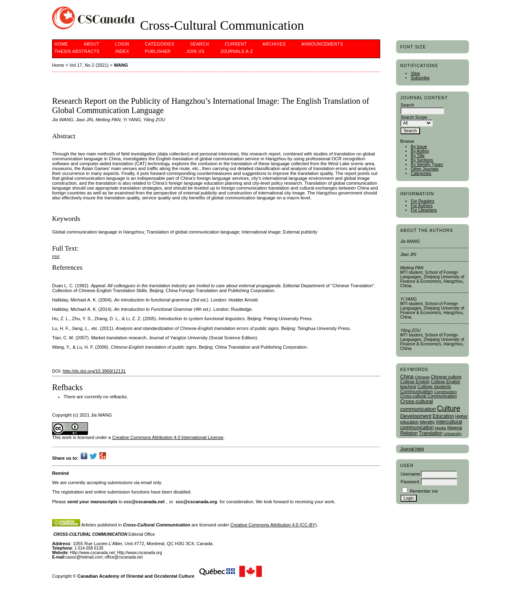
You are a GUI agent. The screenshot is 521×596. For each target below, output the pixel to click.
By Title (418, 155)
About (91, 44)
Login (122, 44)
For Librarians (424, 210)
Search (199, 44)
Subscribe (420, 78)
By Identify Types (427, 164)
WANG (121, 65)
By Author (420, 151)
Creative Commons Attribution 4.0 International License (167, 437)
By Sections (422, 160)
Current (236, 44)
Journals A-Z (236, 51)
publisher (158, 51)
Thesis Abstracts (77, 51)
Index (122, 51)
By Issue (419, 146)
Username (410, 474)
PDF (56, 256)
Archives (274, 44)
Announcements (323, 44)
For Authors (422, 205)
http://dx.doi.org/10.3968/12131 (94, 371)
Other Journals (424, 169)
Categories (421, 173)
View (415, 73)
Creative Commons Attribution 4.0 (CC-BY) (273, 524)
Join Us (195, 51)
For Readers (422, 201)
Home (61, 44)
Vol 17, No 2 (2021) (89, 65)
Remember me (424, 491)
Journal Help (412, 449)
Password (410, 482)
